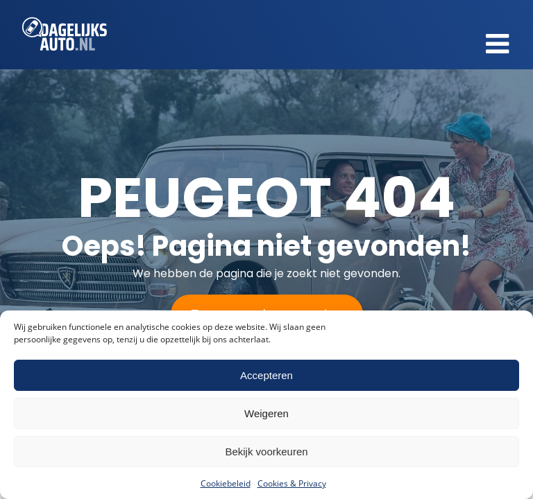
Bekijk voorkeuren (266, 451)
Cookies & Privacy (291, 483)
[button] (497, 44)
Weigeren (266, 413)
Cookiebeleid (226, 483)
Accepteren (266, 375)
